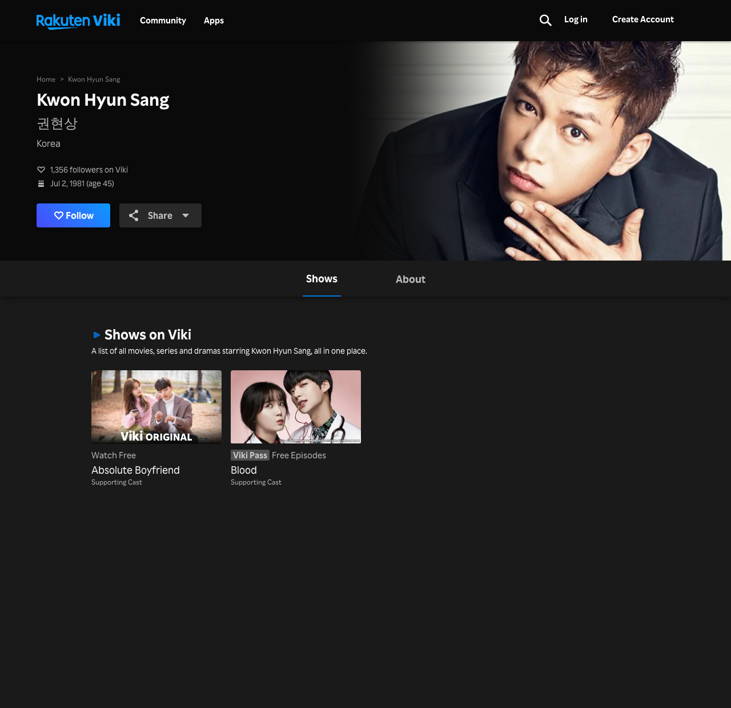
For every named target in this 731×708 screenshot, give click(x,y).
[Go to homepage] (78, 20)
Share (159, 215)
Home (46, 79)
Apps (214, 20)
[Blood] (296, 424)
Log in (576, 19)
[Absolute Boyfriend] (156, 424)
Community (163, 20)
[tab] (322, 279)
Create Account (643, 19)
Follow (74, 215)
